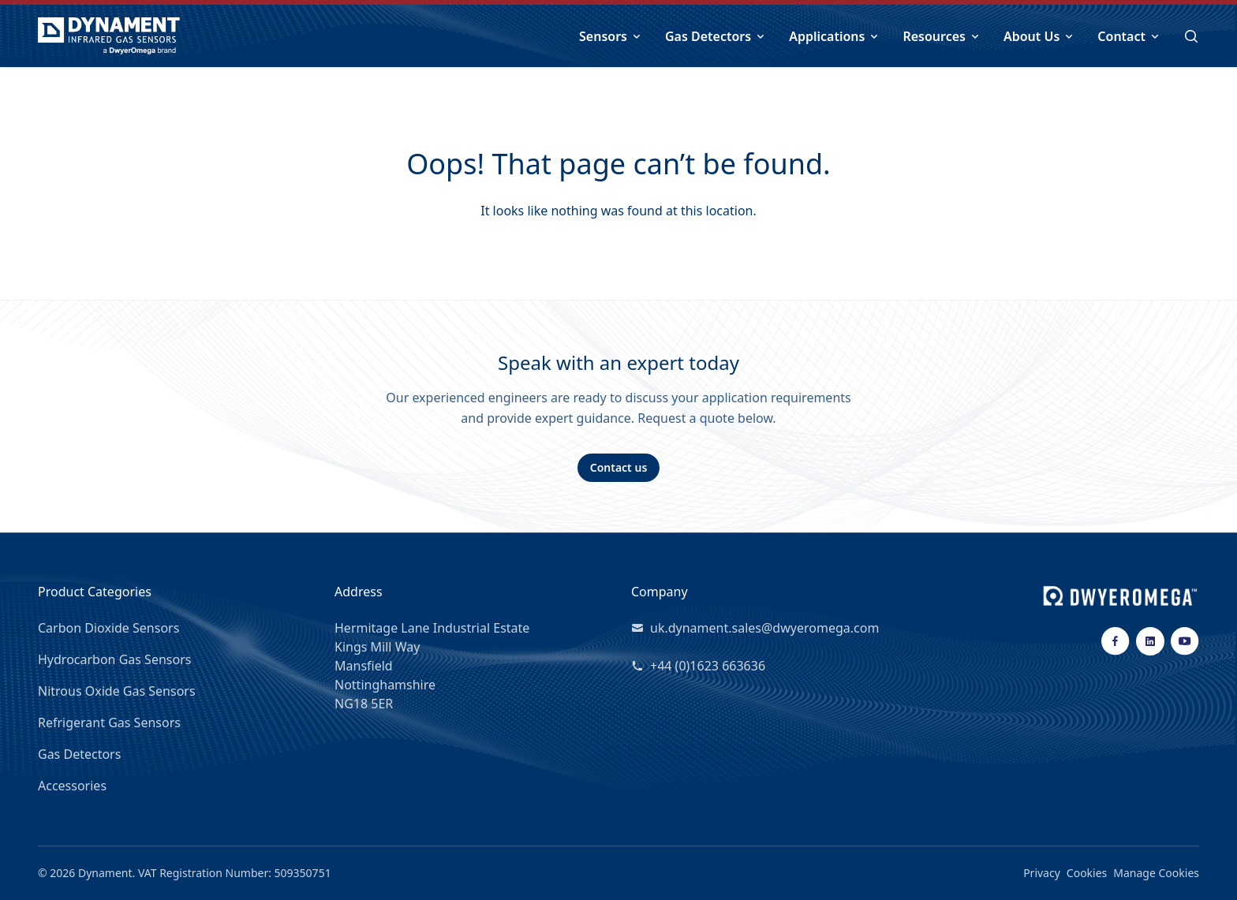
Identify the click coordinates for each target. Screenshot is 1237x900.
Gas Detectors (79, 754)
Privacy (1041, 872)
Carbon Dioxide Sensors (108, 628)
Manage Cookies (1156, 872)
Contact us (619, 467)
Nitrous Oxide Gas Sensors (117, 691)
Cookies (1087, 872)
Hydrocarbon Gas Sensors (114, 659)
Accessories (72, 785)
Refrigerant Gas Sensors (109, 722)
